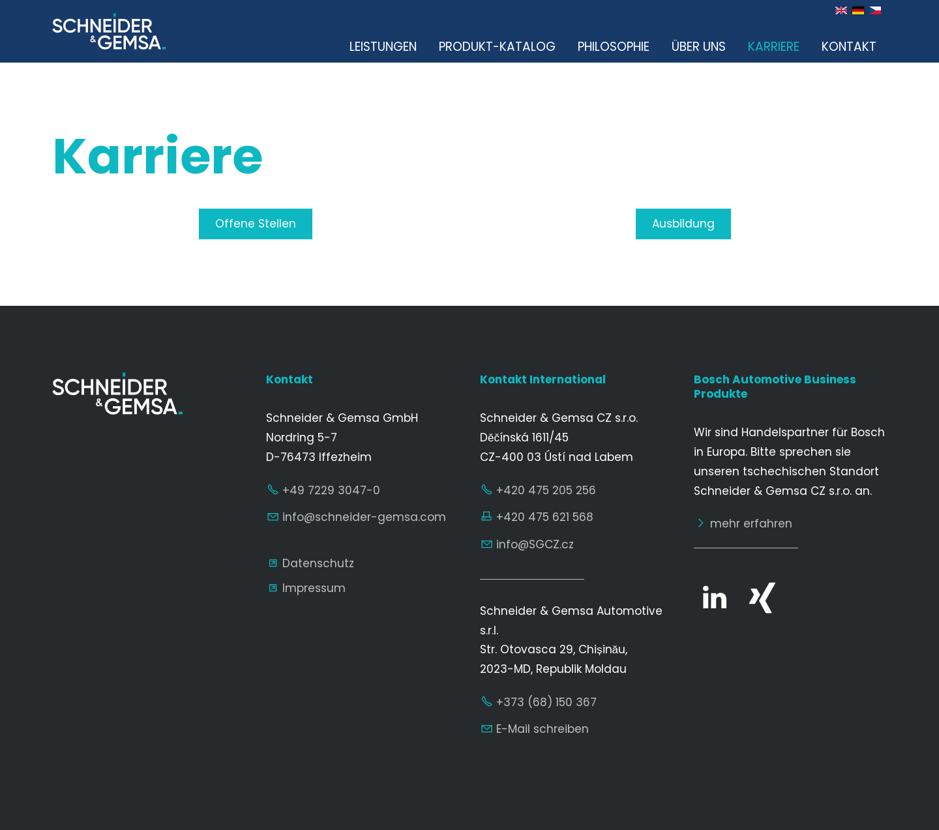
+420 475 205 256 (546, 490)
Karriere (773, 46)
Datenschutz (318, 563)
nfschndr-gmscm (364, 517)
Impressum (314, 588)
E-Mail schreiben (542, 729)
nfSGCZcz (535, 544)
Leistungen (383, 46)
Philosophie (613, 46)
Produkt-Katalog (497, 46)
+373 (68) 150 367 (546, 702)
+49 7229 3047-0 (331, 490)
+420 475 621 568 (544, 517)
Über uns (699, 46)
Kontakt (849, 46)
